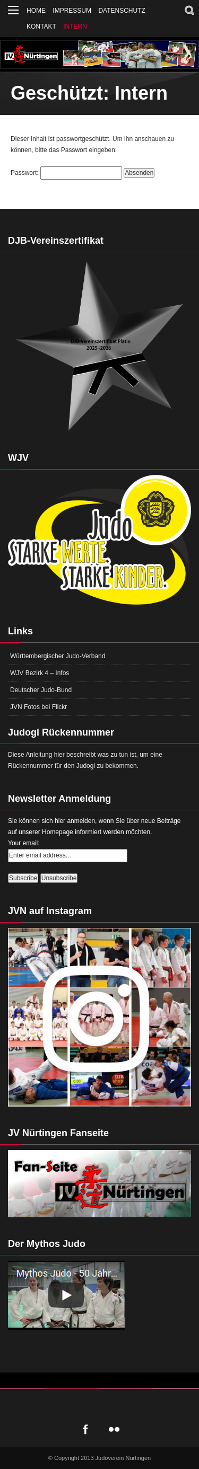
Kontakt (41, 26)
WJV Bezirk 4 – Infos (39, 673)
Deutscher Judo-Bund (41, 690)
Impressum (72, 10)
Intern (75, 26)
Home (36, 10)
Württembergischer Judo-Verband (57, 656)
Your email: (24, 843)
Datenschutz (121, 10)
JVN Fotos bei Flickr (38, 707)
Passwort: (66, 172)
